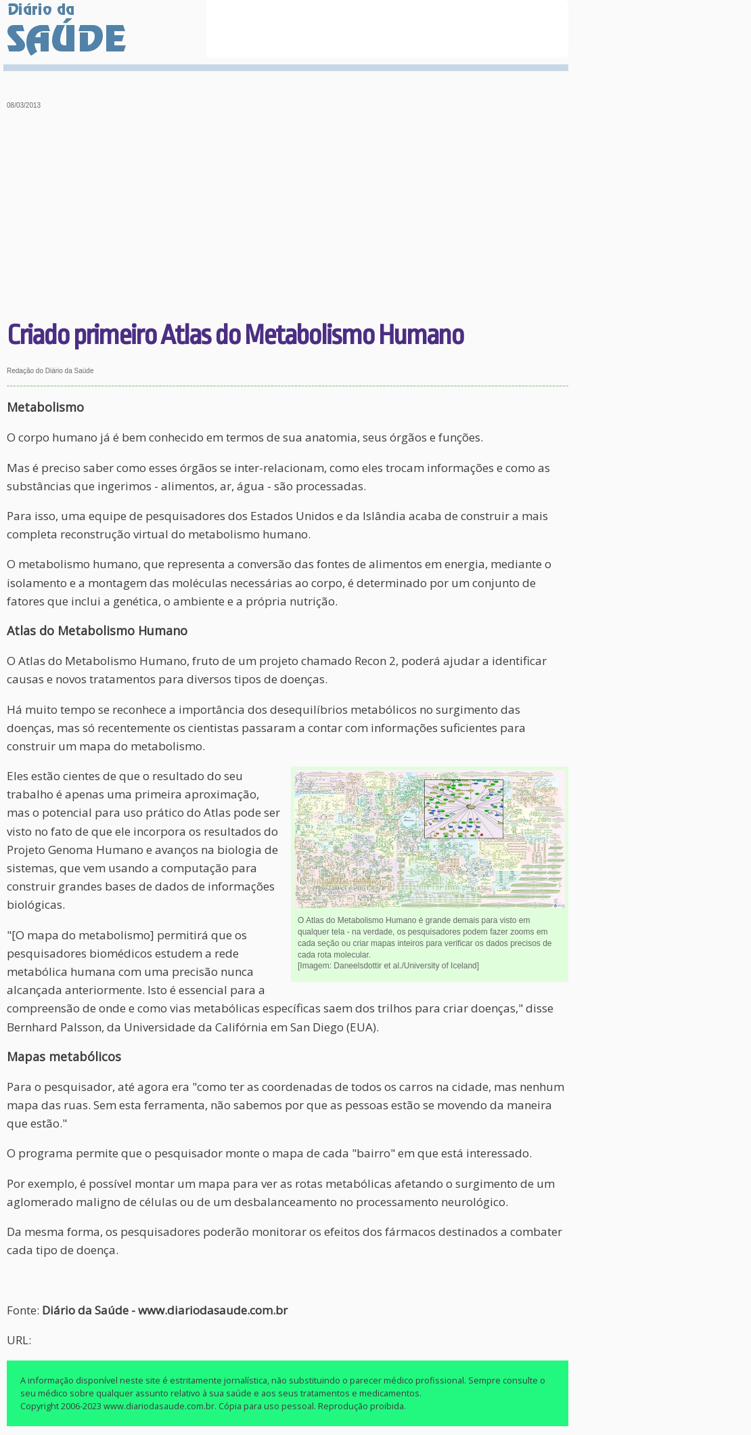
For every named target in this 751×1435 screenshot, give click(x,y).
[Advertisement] (288, 217)
